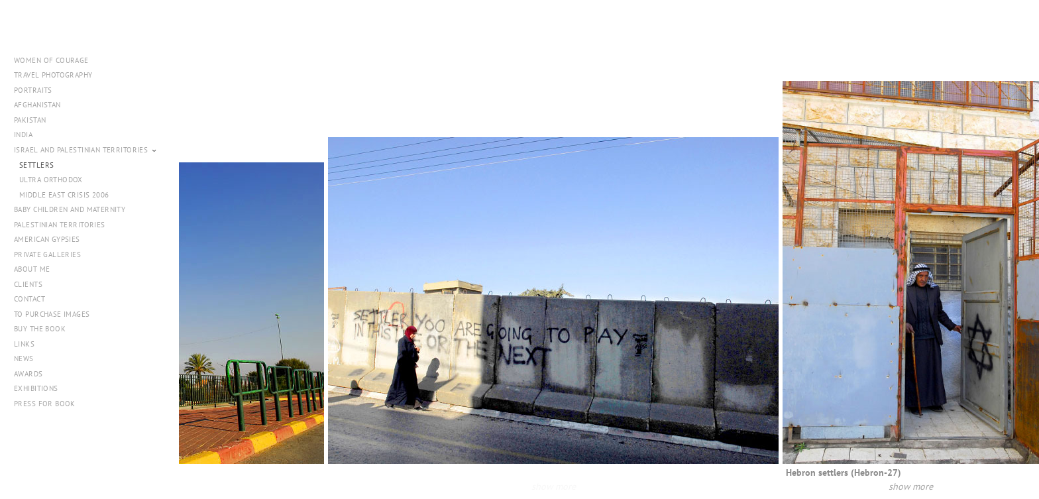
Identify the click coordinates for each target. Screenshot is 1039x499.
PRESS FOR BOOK (45, 403)
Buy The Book (40, 328)
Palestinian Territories (59, 224)
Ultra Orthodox (51, 179)
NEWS (24, 358)
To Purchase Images (52, 314)
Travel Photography (53, 75)
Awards (28, 373)
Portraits (33, 90)
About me (32, 269)
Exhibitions (36, 388)
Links (24, 344)
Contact (29, 299)
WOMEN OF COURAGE (51, 60)
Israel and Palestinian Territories (86, 149)
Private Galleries (47, 254)
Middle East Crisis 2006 (64, 194)
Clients (28, 284)
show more (572, 486)
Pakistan (35, 120)
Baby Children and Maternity (69, 209)
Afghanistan (37, 104)
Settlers (36, 165)
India (23, 134)
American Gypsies (47, 239)
